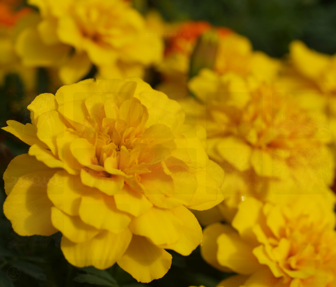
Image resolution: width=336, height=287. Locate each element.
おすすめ (271, 280)
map (101, 226)
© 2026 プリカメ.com (242, 280)
